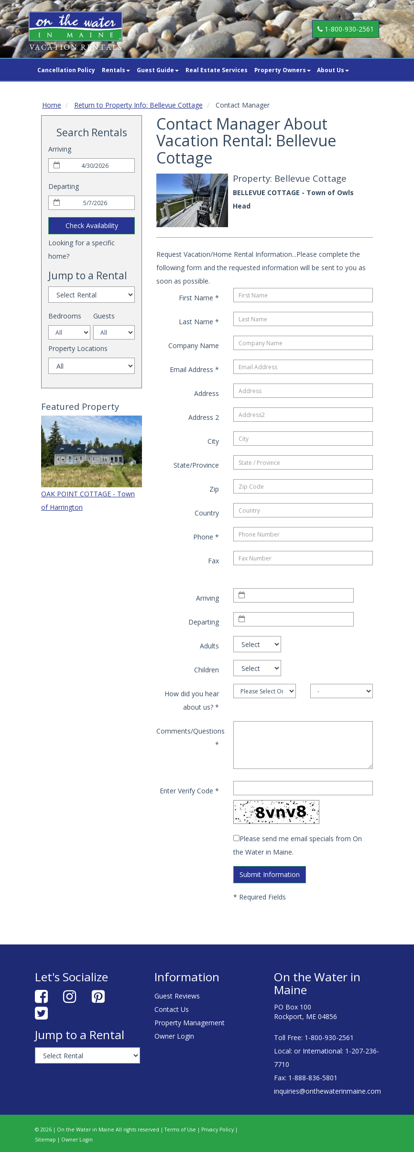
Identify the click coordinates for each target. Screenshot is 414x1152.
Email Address (194, 369)
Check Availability (91, 225)
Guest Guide (158, 70)
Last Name (199, 321)
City (213, 441)
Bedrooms (64, 315)
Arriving (59, 149)
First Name (199, 297)
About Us (333, 70)
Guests (104, 315)
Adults (209, 645)
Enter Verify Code (189, 790)
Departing (63, 186)
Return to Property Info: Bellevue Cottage (138, 105)
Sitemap (45, 1139)
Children (206, 669)
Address (206, 393)
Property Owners (282, 70)
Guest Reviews (177, 995)
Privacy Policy (217, 1129)
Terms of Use (180, 1129)
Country (207, 512)
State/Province (196, 465)
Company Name (193, 345)
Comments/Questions (190, 737)
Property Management (189, 1022)
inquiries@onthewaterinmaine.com (327, 1091)
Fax (213, 560)
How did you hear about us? (191, 700)
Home (51, 105)
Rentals (116, 70)
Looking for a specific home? (81, 249)
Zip (214, 489)
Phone (206, 536)
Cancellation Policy (66, 70)
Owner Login (174, 1036)
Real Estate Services (216, 70)
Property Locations (78, 348)
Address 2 (203, 417)
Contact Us (171, 1009)
